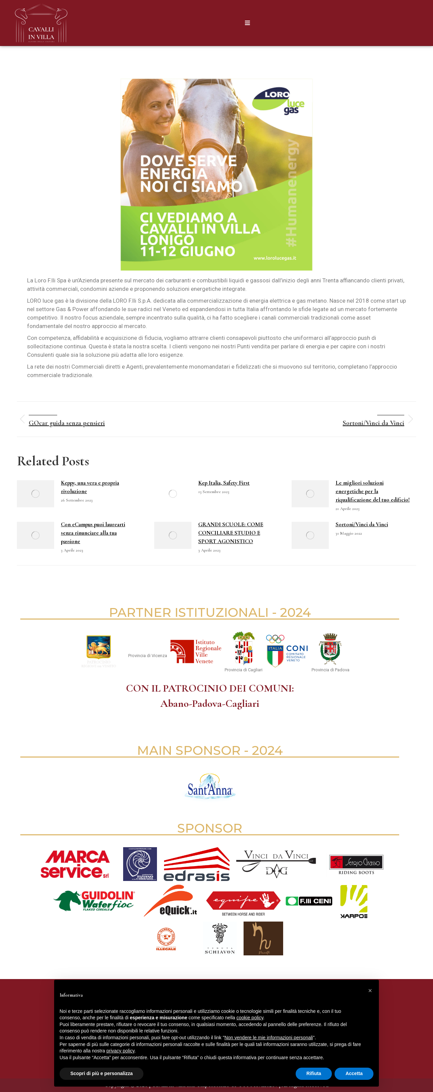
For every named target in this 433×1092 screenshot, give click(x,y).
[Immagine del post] (35, 493)
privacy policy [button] (121, 1050)
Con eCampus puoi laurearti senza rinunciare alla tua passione (93, 533)
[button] (370, 990)
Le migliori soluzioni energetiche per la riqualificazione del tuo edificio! (373, 491)
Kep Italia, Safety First (224, 482)
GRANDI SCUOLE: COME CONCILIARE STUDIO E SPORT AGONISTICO (230, 533)
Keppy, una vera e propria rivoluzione (90, 487)
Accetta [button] (354, 1073)
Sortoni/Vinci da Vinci (362, 524)
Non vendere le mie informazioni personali (268, 1037)
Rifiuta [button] (313, 1073)
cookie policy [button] (249, 1017)
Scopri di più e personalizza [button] (101, 1073)
